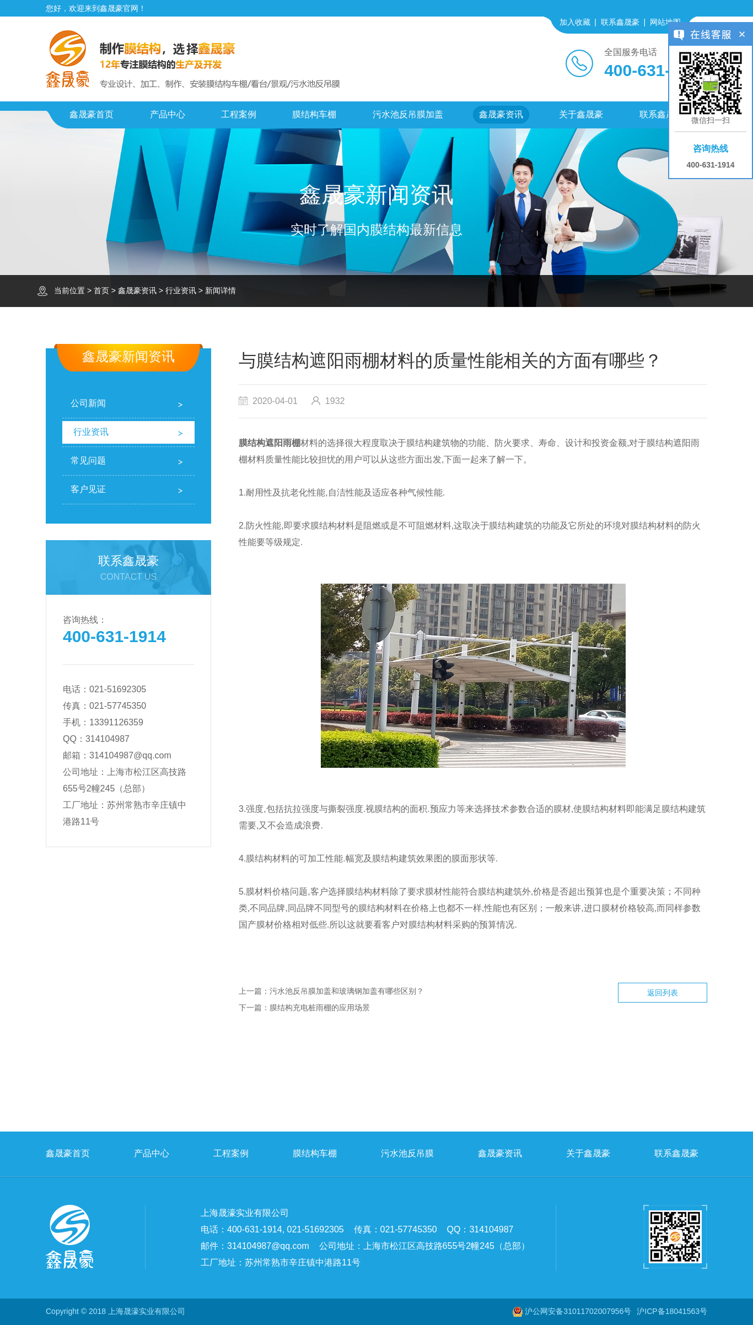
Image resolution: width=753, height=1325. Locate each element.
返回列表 (662, 992)
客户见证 (88, 489)
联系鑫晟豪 (620, 22)
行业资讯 (180, 290)
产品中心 (167, 114)
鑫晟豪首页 (91, 114)
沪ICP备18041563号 (672, 1311)
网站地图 (665, 22)
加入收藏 (575, 22)
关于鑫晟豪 (581, 114)
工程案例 (238, 114)
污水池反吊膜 (407, 1153)
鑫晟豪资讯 (501, 114)
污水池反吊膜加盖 (408, 114)
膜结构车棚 (314, 114)
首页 (101, 290)
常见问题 (88, 460)
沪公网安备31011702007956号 (578, 1311)
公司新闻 (88, 403)
